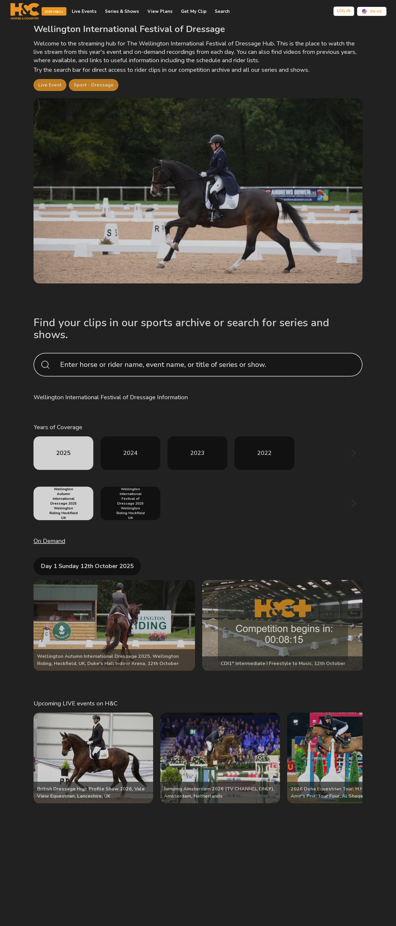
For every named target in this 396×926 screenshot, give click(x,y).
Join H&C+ (54, 11)
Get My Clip (193, 11)
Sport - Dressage (94, 85)
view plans (160, 11)
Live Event (50, 85)
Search (222, 11)
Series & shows (122, 11)
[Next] (353, 453)
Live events (84, 11)
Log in (344, 11)
